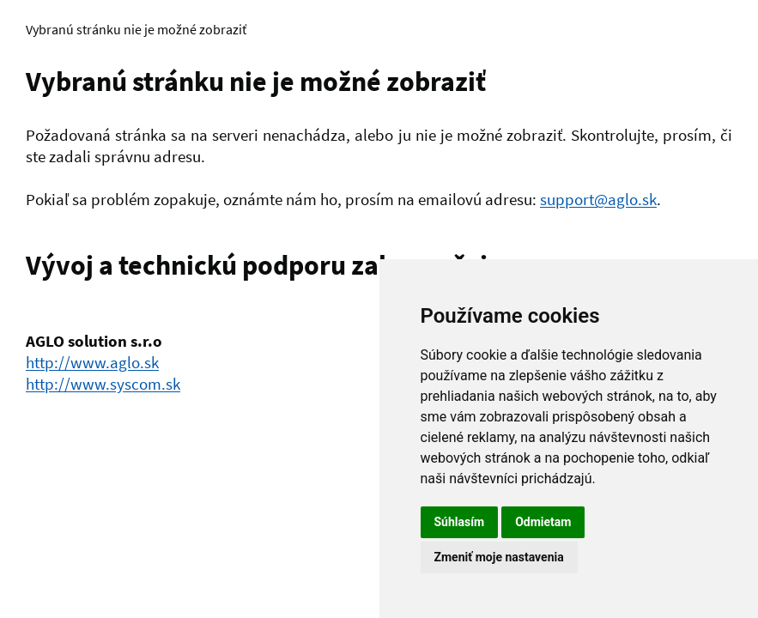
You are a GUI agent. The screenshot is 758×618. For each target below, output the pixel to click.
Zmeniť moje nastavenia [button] (499, 557)
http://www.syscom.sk (103, 383)
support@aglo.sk (598, 199)
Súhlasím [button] (459, 522)
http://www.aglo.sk (92, 362)
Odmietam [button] (543, 522)
